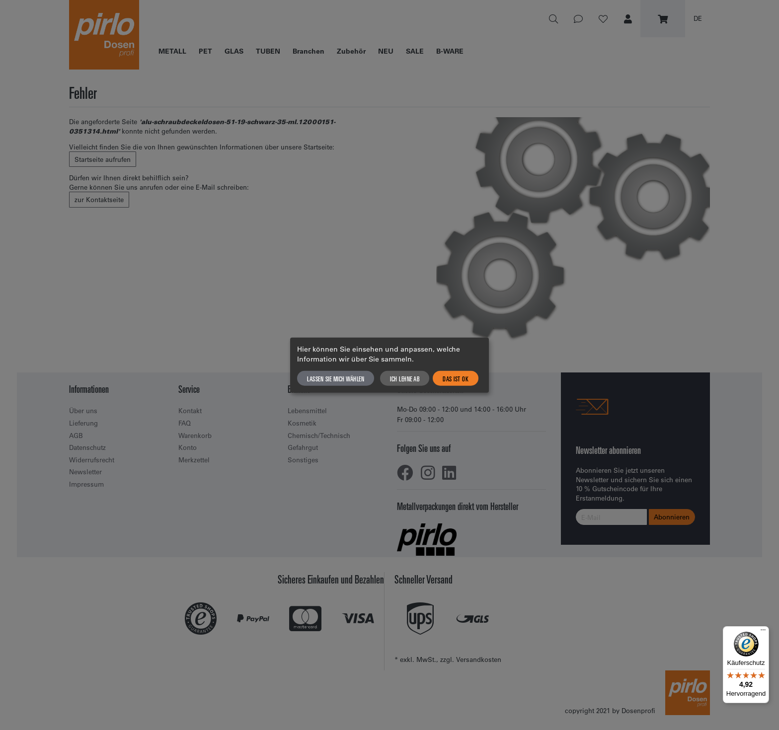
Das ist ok (455, 377)
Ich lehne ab (404, 377)
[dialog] (389, 365)
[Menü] (763, 632)
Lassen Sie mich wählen (335, 377)
